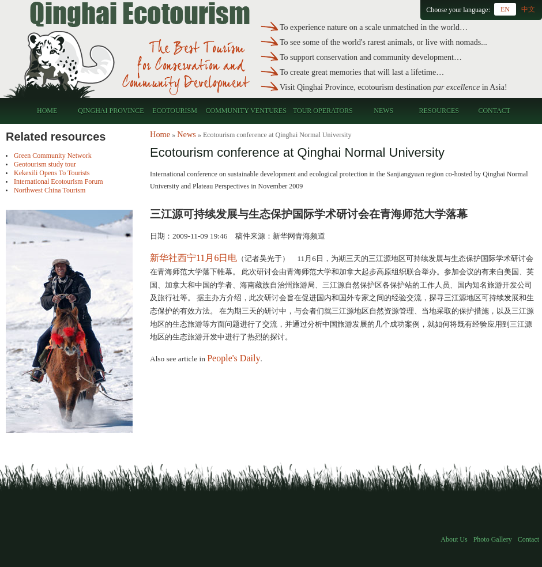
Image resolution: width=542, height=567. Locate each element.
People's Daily (233, 358)
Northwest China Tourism (49, 190)
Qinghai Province (111, 111)
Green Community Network (53, 156)
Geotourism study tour (45, 164)
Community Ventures (246, 111)
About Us (454, 539)
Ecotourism (174, 111)
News (383, 111)
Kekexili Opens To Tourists (52, 173)
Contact (494, 111)
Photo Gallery (492, 539)
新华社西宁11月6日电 (193, 258)
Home (47, 111)
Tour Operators (323, 111)
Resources (439, 111)
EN (505, 9)
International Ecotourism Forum (58, 181)
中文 (528, 9)
